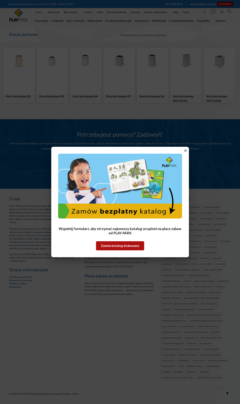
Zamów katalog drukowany (120, 246)
